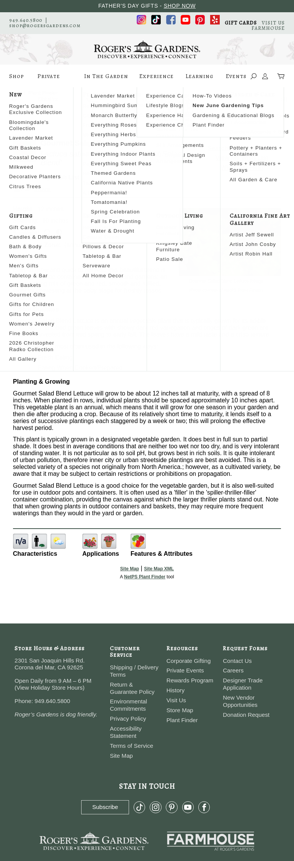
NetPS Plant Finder (243, 290)
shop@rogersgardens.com (45, 25)
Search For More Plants (242, 148)
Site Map (129, 568)
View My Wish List (242, 158)
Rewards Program (190, 680)
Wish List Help (242, 167)
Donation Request (246, 714)
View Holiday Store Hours (49, 687)
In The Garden (106, 80)
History (176, 690)
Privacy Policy (128, 718)
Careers (233, 670)
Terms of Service (131, 745)
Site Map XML (159, 568)
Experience (156, 80)
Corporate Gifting (189, 661)
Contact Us (237, 661)
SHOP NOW (180, 6)
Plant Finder (182, 720)
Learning (199, 80)
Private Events (49, 80)
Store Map (180, 710)
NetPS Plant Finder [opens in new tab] (144, 576)
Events (236, 76)
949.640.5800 (25, 20)
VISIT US (273, 22)
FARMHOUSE (268, 28)
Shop (16, 80)
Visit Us (176, 700)
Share (42, 189)
